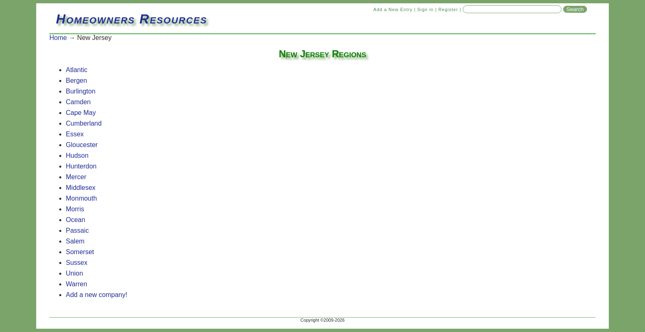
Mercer (76, 176)
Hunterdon (81, 166)
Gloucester (81, 144)
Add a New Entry (393, 9)
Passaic (77, 230)
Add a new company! (96, 294)
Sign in (425, 9)
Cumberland (84, 123)
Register (448, 9)
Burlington (80, 91)
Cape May (81, 112)
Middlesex (80, 187)
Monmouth (81, 198)
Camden (78, 101)
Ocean (75, 219)
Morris (75, 209)
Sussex (76, 262)
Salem (75, 241)
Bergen (76, 80)
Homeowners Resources (131, 19)
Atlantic (76, 69)
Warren (76, 284)
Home (58, 37)
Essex (75, 134)
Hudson (77, 155)
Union (74, 273)
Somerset (80, 251)
